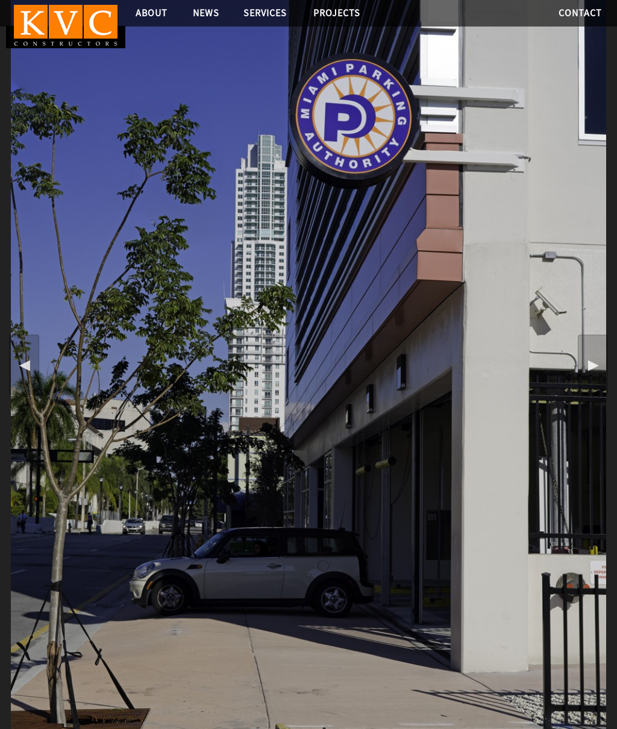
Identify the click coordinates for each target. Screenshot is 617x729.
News (206, 13)
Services (265, 13)
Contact (580, 13)
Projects (336, 13)
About (152, 13)
